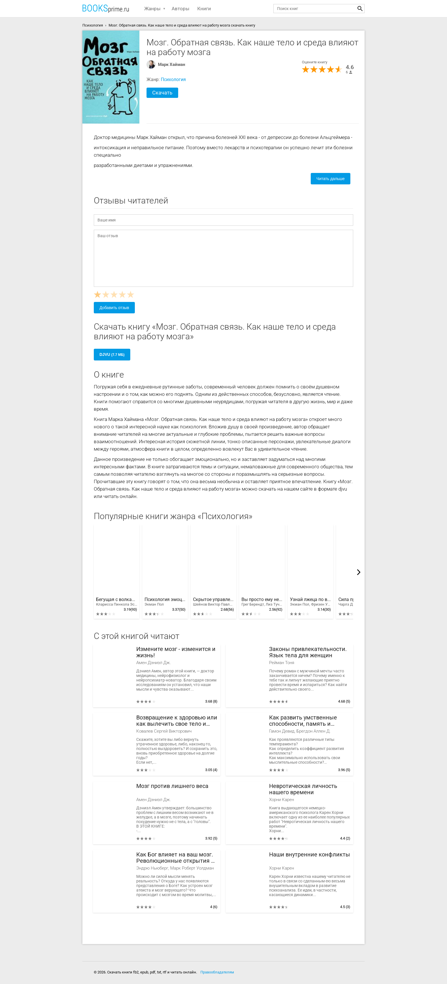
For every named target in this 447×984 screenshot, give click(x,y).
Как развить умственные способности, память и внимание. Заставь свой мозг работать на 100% (309, 720)
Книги (204, 8)
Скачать (162, 93)
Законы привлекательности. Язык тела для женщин (308, 652)
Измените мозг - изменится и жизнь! (176, 652)
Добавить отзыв (114, 307)
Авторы (180, 8)
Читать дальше (330, 178)
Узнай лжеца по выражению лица (310, 602)
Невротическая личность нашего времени (303, 789)
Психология (173, 79)
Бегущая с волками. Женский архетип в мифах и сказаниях (116, 602)
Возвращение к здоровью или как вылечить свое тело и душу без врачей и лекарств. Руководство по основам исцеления (176, 720)
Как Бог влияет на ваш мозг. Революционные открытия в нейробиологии (175, 857)
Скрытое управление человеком (213, 602)
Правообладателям (217, 972)
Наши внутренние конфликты (309, 854)
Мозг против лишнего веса (172, 786)
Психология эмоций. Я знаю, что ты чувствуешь (165, 602)
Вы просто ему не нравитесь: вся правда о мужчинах (262, 602)
